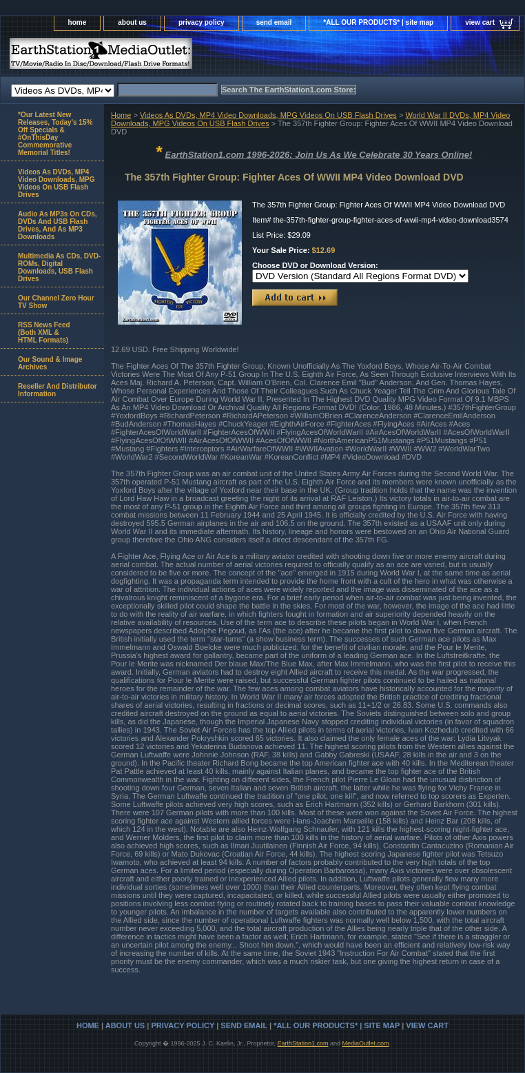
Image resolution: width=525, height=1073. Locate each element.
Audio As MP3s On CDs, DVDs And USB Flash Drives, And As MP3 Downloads (57, 225)
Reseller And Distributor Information (57, 390)
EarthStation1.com (302, 1043)
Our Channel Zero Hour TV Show (56, 301)
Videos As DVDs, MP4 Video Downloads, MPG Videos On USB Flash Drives (268, 115)
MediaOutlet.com (365, 1043)
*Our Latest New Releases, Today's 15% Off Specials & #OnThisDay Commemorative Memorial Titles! (55, 133)
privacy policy (201, 22)
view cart (480, 22)
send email (274, 22)
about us (132, 22)
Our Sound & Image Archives (50, 363)
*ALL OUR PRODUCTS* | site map (378, 22)
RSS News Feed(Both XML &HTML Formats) (44, 332)
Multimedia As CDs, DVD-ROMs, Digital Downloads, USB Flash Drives (59, 267)
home (77, 22)
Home (121, 115)
